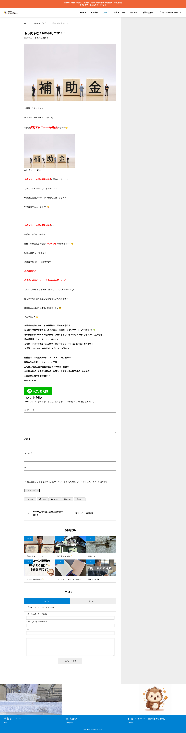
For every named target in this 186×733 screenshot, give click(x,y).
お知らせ (44, 38)
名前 (27, 439)
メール (28, 453)
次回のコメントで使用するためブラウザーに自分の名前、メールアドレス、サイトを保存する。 (68, 482)
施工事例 (94, 12)
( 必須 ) (36, 614)
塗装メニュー (119, 12)
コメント (29, 410)
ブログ (106, 12)
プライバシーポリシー (168, 12)
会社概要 (133, 12)
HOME (83, 12)
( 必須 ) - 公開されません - (37, 621)
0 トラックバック (93, 601)
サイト (27, 468)
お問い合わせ (148, 12)
